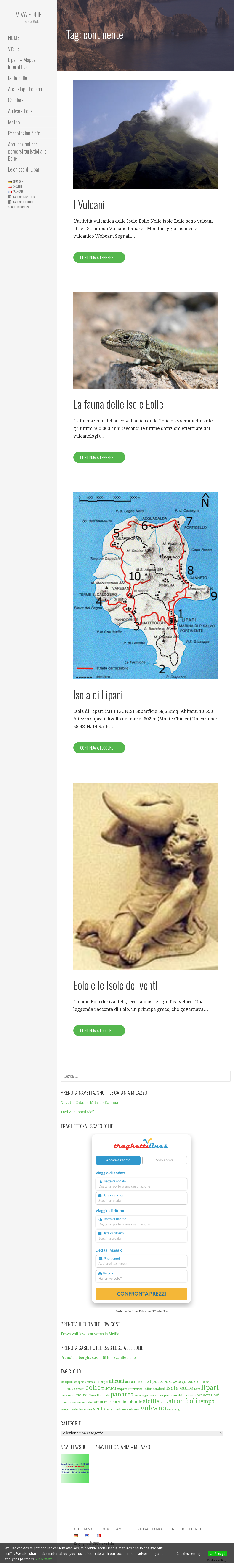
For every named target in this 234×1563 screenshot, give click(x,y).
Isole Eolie (17, 78)
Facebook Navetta (24, 196)
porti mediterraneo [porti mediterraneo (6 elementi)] (180, 1395)
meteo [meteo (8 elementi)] (81, 1395)
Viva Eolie (29, 14)
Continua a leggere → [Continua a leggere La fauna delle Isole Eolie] (99, 457)
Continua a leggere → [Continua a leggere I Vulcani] (99, 257)
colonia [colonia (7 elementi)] (67, 1389)
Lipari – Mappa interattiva (22, 63)
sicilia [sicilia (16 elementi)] (151, 1401)
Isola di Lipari (97, 694)
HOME (14, 37)
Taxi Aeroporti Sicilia (79, 1112)
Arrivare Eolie (20, 111)
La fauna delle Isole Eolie (118, 404)
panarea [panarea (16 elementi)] (122, 1394)
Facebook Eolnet (23, 202)
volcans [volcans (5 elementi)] (121, 1409)
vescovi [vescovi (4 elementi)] (110, 1409)
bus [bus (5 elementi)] (202, 1382)
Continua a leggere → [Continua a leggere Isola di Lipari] (99, 748)
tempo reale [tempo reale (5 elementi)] (69, 1409)
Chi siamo (84, 1529)
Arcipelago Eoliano (25, 89)
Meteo (14, 122)
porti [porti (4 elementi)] (160, 1395)
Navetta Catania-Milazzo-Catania (89, 1102)
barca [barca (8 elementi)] (193, 1381)
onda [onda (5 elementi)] (106, 1395)
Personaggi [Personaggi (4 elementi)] (141, 1395)
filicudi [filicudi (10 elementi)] (108, 1388)
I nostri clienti (185, 1529)
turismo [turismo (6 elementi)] (85, 1409)
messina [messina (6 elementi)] (67, 1395)
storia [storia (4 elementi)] (164, 1402)
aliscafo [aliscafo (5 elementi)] (141, 1382)
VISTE (13, 48)
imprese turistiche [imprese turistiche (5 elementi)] (130, 1389)
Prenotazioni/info (24, 133)
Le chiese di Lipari (24, 169)
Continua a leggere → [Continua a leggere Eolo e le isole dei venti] (99, 1031)
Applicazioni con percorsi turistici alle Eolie (27, 151)
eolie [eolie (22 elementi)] (93, 1388)
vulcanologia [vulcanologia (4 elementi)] (174, 1409)
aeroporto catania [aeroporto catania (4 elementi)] (84, 1382)
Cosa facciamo (147, 1529)
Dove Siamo (113, 1529)
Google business (18, 207)
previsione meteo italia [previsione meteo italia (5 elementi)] (77, 1402)
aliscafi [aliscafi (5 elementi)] (130, 1382)
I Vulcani (89, 204)
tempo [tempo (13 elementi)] (206, 1401)
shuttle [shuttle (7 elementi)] (135, 1402)
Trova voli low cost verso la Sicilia (90, 1334)
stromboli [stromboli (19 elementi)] (183, 1401)
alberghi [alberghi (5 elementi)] (102, 1382)
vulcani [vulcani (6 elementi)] (133, 1409)
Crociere (16, 100)
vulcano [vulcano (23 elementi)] (153, 1408)
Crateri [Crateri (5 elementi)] (79, 1389)
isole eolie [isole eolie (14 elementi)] (179, 1388)
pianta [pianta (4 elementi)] (152, 1395)
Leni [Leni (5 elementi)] (197, 1389)
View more (44, 1559)
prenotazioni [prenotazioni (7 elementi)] (208, 1395)
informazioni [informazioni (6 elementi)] (154, 1389)
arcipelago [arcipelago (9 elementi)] (175, 1381)
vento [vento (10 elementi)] (99, 1408)
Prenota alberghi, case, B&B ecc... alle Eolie (98, 1357)
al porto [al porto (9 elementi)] (155, 1381)
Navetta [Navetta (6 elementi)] (95, 1395)
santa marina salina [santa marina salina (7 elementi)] (110, 1402)
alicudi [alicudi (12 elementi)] (116, 1381)
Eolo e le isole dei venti (115, 985)
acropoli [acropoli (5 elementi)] (67, 1382)
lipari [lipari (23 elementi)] (210, 1388)
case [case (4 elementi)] (208, 1382)
